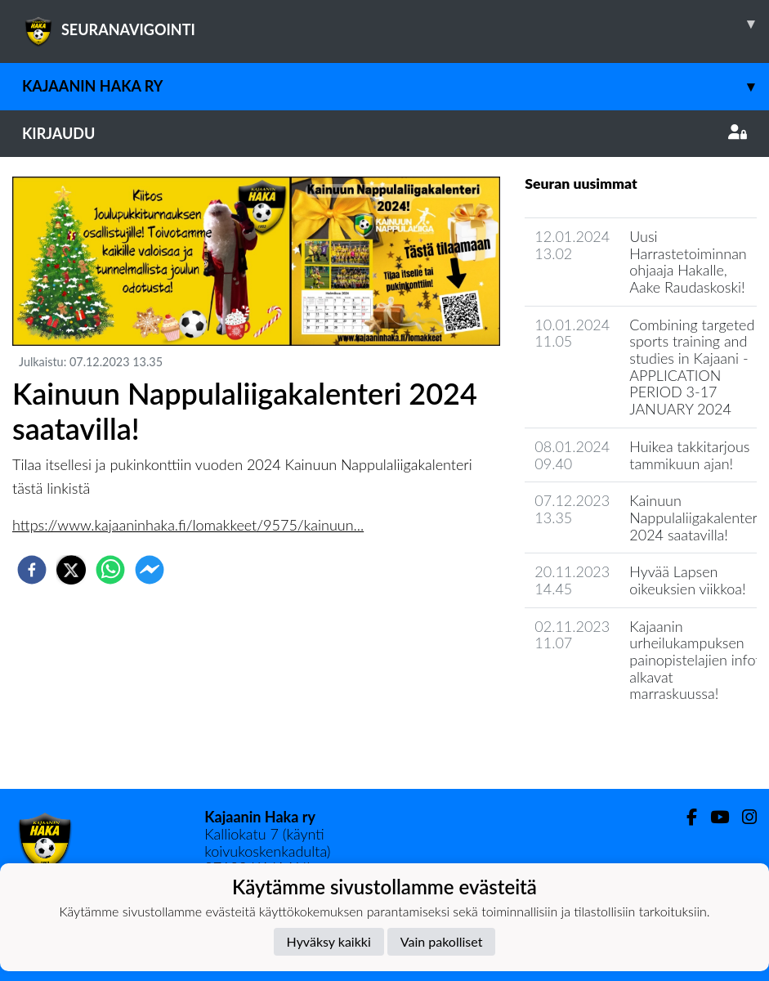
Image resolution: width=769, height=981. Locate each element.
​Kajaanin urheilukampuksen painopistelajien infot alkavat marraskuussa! (694, 660)
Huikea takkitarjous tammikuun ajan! (689, 455)
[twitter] (71, 570)
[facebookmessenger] (149, 570)
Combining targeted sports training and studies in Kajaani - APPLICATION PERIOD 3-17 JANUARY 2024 (691, 367)
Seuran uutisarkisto (597, 740)
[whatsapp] (110, 570)
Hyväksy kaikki (329, 941)
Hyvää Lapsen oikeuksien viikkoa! (687, 580)
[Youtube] (713, 817)
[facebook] (32, 570)
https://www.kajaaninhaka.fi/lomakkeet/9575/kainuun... (188, 525)
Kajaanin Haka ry (395, 86)
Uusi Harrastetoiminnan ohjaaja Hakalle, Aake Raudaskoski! (687, 261)
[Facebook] (685, 817)
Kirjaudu (384, 133)
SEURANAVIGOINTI (395, 23)
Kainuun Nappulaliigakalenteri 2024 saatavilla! (695, 517)
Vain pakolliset (441, 941)
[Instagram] (743, 817)
